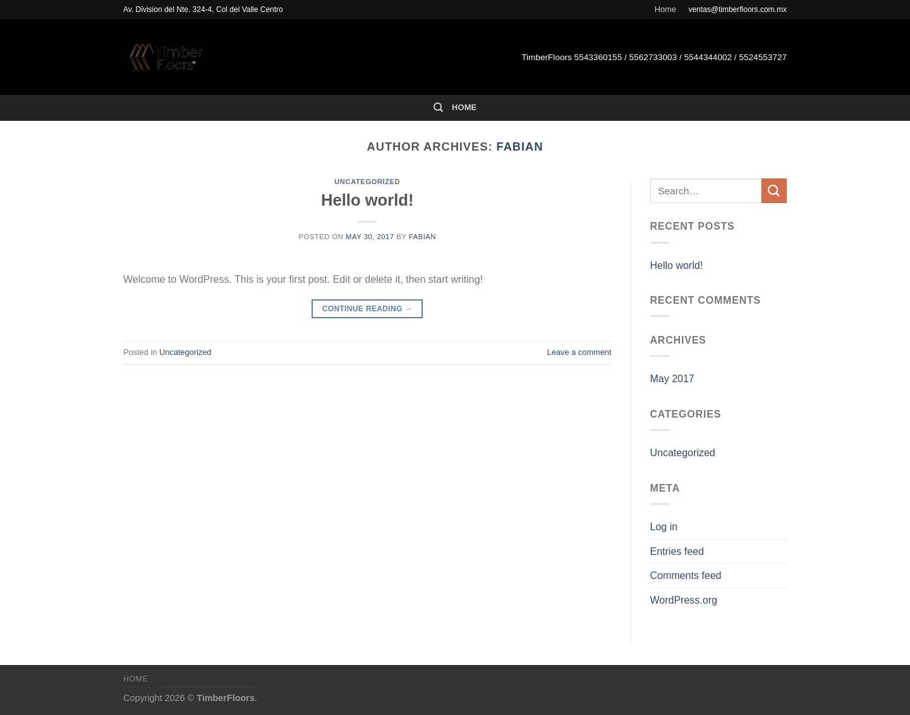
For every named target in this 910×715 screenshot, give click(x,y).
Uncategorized (367, 181)
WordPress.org (683, 600)
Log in (664, 526)
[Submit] (774, 190)
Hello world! (367, 200)
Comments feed (686, 575)
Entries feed (677, 551)
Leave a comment (579, 352)
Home (665, 9)
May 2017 (672, 378)
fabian (520, 146)
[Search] (438, 108)
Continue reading (367, 309)
